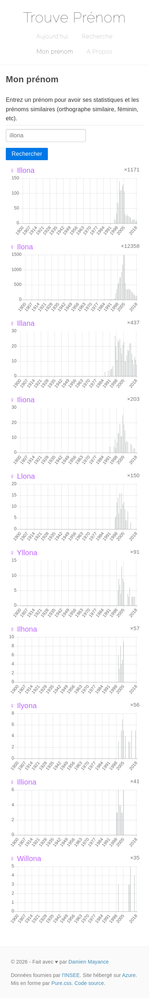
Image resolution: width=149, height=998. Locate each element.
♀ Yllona (23, 553)
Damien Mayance (89, 962)
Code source (89, 983)
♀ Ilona (21, 247)
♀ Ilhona (23, 629)
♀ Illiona (22, 782)
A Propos (99, 51)
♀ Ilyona (23, 706)
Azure (129, 975)
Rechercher (27, 154)
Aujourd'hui (52, 36)
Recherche (97, 36)
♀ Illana (22, 323)
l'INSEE (71, 975)
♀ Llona (22, 476)
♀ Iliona (22, 400)
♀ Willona (25, 858)
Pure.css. (62, 983)
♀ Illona (22, 170)
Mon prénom (55, 51)
